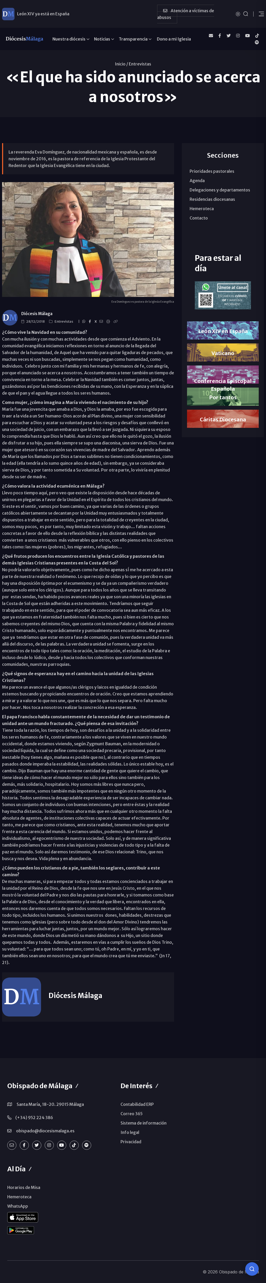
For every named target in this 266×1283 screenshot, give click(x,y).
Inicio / (121, 64)
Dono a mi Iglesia (174, 39)
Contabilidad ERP (137, 1104)
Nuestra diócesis (68, 39)
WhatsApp (17, 1206)
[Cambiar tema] (238, 13)
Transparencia (133, 39)
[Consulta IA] (252, 1269)
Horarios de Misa (23, 1187)
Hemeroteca (202, 208)
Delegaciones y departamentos (220, 189)
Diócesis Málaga (36, 313)
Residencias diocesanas (212, 199)
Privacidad (131, 1141)
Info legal (130, 1132)
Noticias (102, 39)
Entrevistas (140, 64)
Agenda (197, 180)
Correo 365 (132, 1113)
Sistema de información (144, 1123)
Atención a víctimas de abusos (185, 14)
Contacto (199, 218)
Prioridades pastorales (212, 171)
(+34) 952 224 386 (34, 1117)
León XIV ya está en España (43, 13)
